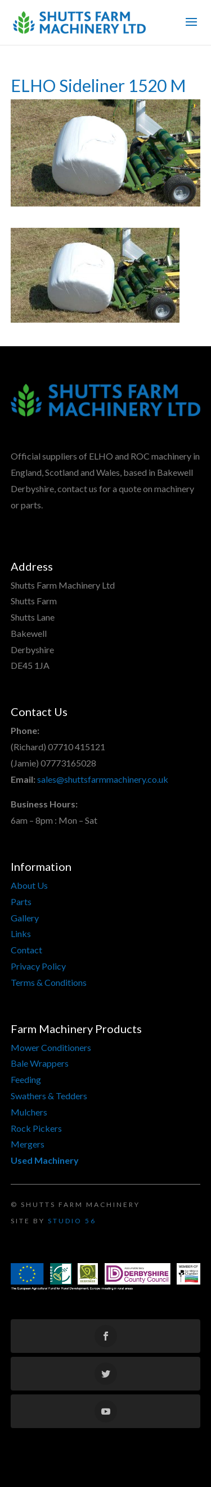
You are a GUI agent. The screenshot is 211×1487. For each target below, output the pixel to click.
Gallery (25, 917)
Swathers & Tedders (49, 1095)
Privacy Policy (38, 966)
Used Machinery (45, 1160)
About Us (29, 885)
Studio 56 (72, 1221)
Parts (21, 901)
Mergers (27, 1144)
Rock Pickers (36, 1128)
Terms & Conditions (49, 982)
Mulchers (29, 1112)
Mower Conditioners (51, 1047)
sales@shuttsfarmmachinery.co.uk (102, 779)
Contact (26, 949)
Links (21, 933)
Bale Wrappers (40, 1063)
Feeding (26, 1079)
